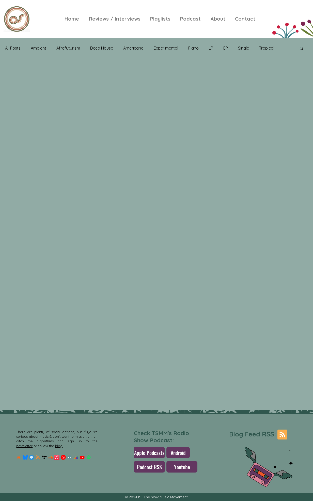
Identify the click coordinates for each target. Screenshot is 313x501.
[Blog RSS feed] (282, 435)
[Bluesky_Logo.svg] (25, 457)
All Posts (13, 48)
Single (243, 48)
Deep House (101, 48)
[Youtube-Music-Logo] (63, 457)
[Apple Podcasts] (149, 452)
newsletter (24, 446)
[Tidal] (44, 457)
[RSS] (37, 457)
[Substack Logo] (18, 457)
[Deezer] (76, 457)
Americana (133, 48)
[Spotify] (88, 457)
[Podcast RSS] (149, 467)
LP (211, 48)
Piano (193, 48)
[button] (301, 48)
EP (225, 48)
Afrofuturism (68, 48)
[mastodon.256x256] (31, 457)
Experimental (166, 48)
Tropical (266, 48)
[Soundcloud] (50, 457)
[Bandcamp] (69, 457)
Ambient (38, 48)
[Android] (178, 452)
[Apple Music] (56, 457)
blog (58, 446)
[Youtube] (82, 457)
